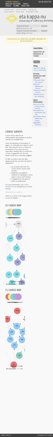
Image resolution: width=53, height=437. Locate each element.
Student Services (12, 2)
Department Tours (32, 12)
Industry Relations (13, 4)
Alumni (16, 6)
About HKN (25, 6)
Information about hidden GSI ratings (39, 118)
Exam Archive (32, 10)
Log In (40, 2)
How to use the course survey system (39, 106)
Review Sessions (21, 10)
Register (47, 2)
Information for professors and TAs (39, 112)
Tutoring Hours (9, 10)
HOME (2, 435)
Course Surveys (9, 12)
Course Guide (20, 12)
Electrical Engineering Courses (38, 86)
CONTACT (8, 435)
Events (25, 4)
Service (8, 6)
